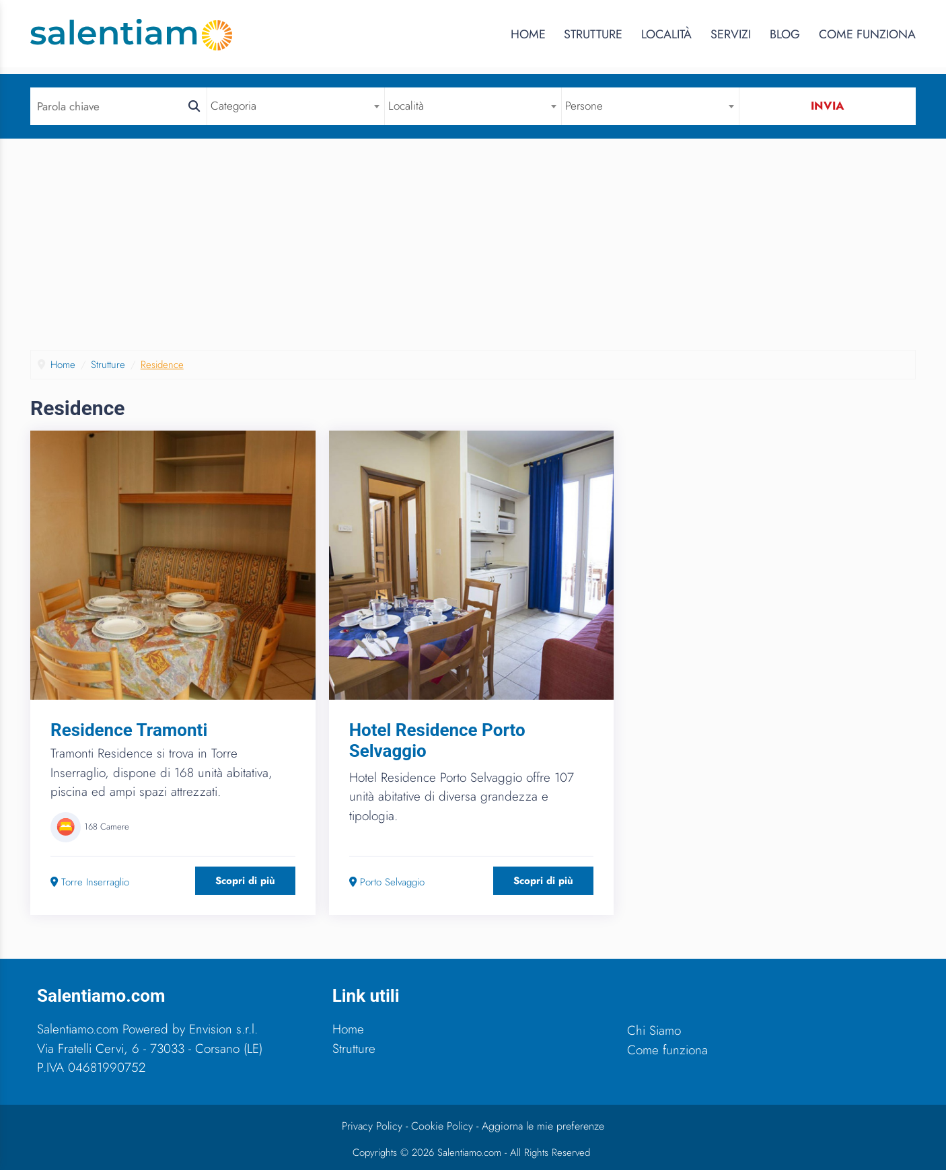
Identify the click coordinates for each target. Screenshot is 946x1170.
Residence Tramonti (128, 730)
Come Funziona (867, 34)
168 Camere (106, 826)
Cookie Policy (442, 1126)
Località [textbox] (406, 106)
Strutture (593, 34)
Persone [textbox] (584, 106)
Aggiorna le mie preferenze (543, 1126)
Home (528, 34)
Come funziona (667, 1050)
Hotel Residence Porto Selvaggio (437, 740)
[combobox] (295, 105)
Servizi (731, 34)
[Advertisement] (473, 249)
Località (666, 34)
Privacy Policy (372, 1126)
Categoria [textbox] (233, 106)
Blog (785, 34)
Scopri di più (245, 880)
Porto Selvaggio (387, 882)
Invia (827, 106)
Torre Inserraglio (89, 882)
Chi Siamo (654, 1030)
